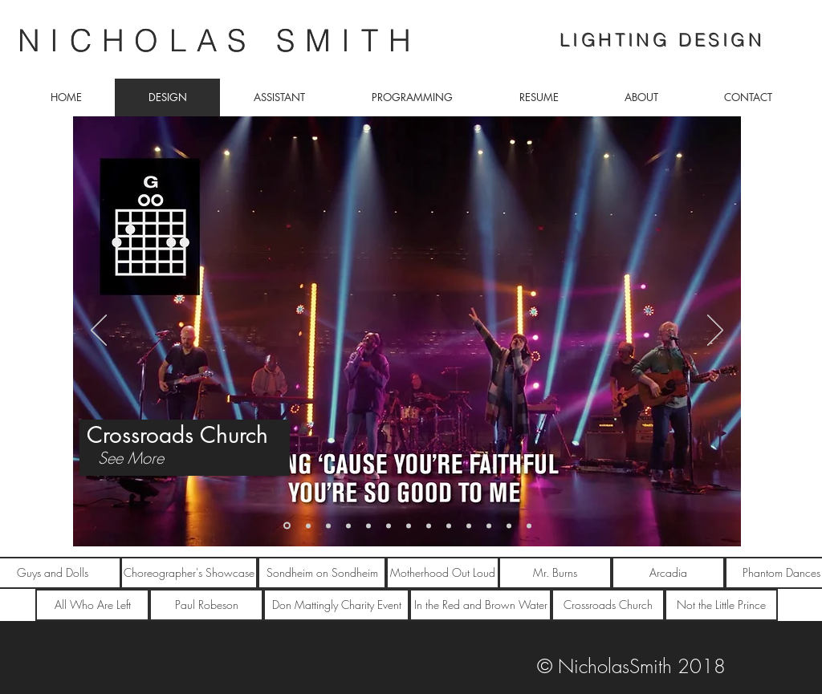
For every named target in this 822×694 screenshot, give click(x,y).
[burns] (428, 525)
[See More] (130, 457)
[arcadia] (448, 525)
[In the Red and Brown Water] (480, 605)
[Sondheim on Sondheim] (408, 525)
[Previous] (99, 331)
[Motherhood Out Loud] (388, 525)
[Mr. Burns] (555, 573)
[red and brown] (509, 525)
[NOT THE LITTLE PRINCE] (308, 525)
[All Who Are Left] (92, 605)
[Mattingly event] (468, 525)
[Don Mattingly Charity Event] (336, 605)
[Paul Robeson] (206, 605)
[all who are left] (488, 525)
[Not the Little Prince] (721, 605)
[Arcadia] (668, 573)
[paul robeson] (529, 525)
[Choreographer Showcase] (348, 525)
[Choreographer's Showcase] (189, 573)
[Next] (715, 331)
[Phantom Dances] (368, 525)
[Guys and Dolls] (328, 525)
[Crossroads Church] (287, 526)
